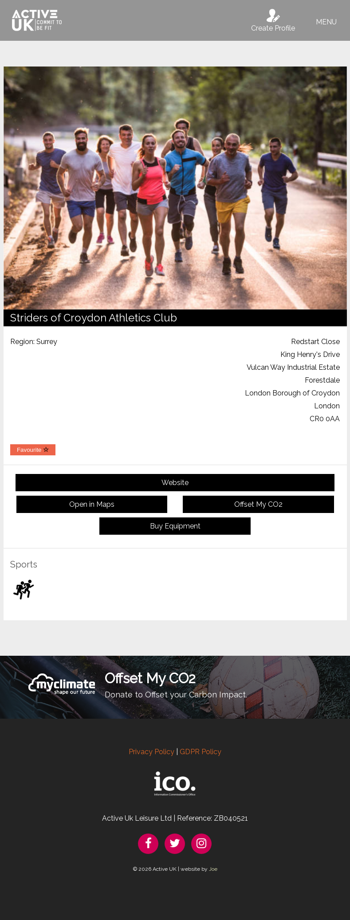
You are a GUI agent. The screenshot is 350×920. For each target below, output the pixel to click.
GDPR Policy (200, 752)
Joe (213, 869)
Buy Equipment (175, 526)
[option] (175, 188)
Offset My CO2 (258, 504)
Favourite (33, 449)
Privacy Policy (151, 752)
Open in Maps (91, 504)
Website (175, 482)
